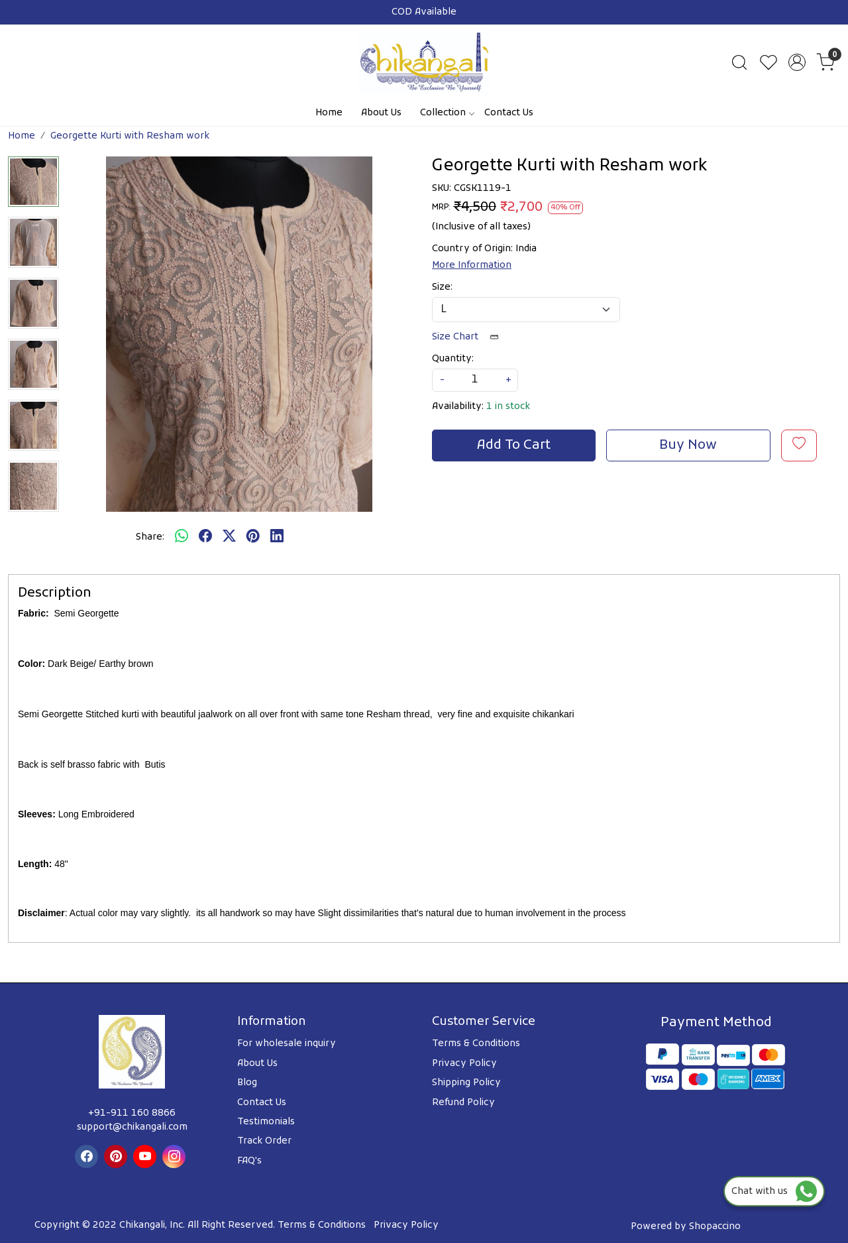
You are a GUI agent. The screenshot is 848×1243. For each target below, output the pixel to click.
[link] (739, 62)
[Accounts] (797, 62)
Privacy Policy (464, 1063)
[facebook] (205, 537)
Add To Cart (514, 445)
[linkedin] (277, 537)
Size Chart (469, 337)
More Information (471, 265)
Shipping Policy (466, 1083)
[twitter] (229, 537)
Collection (447, 113)
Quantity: (453, 359)
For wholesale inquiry (286, 1043)
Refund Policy (463, 1102)
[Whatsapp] (181, 537)
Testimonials (266, 1122)
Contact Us (508, 113)
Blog (247, 1083)
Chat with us (774, 1191)
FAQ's (249, 1161)
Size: (442, 287)
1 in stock (508, 406)
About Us (381, 113)
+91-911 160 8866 (132, 1113)
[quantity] (475, 380)
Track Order (264, 1141)
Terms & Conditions (476, 1043)
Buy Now (688, 445)
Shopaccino (715, 1226)
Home (329, 113)
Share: (150, 537)
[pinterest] (253, 537)
